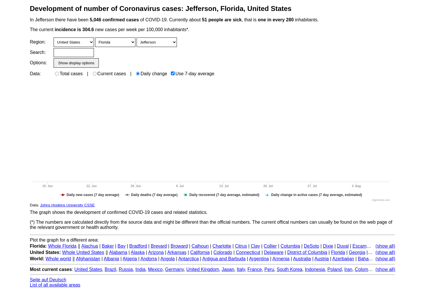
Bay (122, 246)
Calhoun (200, 246)
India (140, 269)
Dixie (328, 246)
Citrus (241, 246)
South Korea (289, 269)
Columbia (290, 246)
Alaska (138, 252)
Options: (38, 62)
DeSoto (311, 246)
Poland (334, 269)
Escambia (362, 246)
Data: (35, 73)
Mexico (155, 269)
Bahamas (367, 258)
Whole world (58, 258)
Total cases (69, 73)
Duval (343, 246)
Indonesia (315, 269)
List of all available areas (55, 285)
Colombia (365, 269)
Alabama (118, 252)
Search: (38, 52)
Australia (302, 258)
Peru (269, 269)
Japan (228, 269)
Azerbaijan (343, 258)
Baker (108, 246)
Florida (338, 252)
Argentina (259, 258)
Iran (348, 269)
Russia (126, 269)
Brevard (159, 246)
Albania (111, 258)
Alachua (89, 246)
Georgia (357, 252)
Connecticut (248, 252)
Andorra (149, 258)
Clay (255, 246)
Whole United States (83, 252)
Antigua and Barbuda (223, 258)
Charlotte (221, 246)
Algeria (130, 258)
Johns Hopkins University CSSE (67, 205)
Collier (270, 246)
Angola (167, 258)
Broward (179, 246)
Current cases (109, 73)
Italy (241, 269)
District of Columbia (307, 252)
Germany (174, 269)
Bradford (138, 246)
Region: (38, 41)
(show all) (385, 246)
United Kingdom (202, 269)
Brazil (110, 269)
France (255, 269)
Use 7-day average (192, 73)
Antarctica (188, 258)
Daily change (151, 73)
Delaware (274, 252)
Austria (321, 258)
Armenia (281, 258)
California (200, 252)
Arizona (156, 252)
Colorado (223, 252)
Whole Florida (62, 246)
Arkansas (176, 252)
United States (88, 269)
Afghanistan (88, 258)
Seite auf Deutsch (48, 279)
